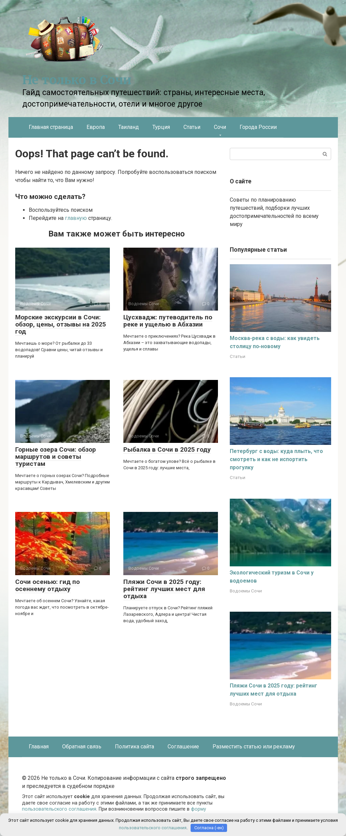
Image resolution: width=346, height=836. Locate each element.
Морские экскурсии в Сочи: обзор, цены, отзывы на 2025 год (60, 324)
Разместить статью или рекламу (254, 746)
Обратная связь (81, 746)
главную (76, 218)
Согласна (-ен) (209, 827)
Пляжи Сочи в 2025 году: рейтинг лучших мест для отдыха (164, 589)
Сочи (220, 127)
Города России (258, 127)
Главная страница (51, 127)
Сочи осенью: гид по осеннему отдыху (47, 585)
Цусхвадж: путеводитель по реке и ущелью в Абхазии (167, 320)
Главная (39, 746)
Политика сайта (134, 746)
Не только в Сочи (76, 80)
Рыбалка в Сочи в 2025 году (167, 449)
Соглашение (183, 746)
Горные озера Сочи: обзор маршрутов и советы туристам (55, 457)
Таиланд (128, 127)
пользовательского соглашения (59, 809)
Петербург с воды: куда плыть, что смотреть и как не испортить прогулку (276, 459)
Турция (161, 127)
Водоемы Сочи (246, 590)
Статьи (191, 127)
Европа (95, 127)
